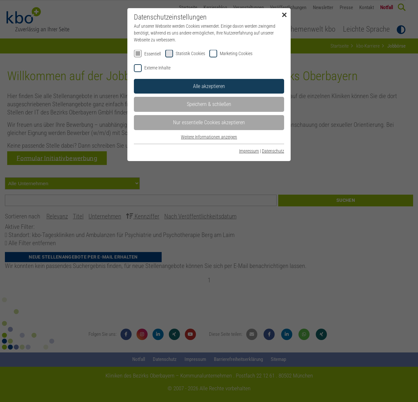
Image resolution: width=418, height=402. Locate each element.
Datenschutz (273, 151)
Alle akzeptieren (209, 86)
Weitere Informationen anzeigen (209, 137)
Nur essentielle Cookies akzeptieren (209, 122)
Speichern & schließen (209, 104)
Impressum (249, 151)
